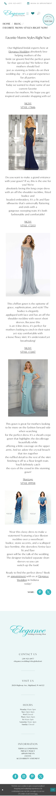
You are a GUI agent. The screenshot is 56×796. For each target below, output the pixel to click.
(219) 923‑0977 (28, 659)
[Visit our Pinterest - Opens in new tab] (32, 777)
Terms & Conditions (28, 749)
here (36, 794)
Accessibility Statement (28, 759)
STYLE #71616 (28, 107)
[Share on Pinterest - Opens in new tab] (40, 592)
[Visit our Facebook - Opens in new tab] (15, 777)
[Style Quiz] (48, 19)
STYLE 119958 (28, 483)
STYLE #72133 (28, 225)
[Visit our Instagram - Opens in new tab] (24, 777)
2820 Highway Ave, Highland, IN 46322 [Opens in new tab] (28, 686)
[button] (28, 13)
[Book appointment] (39, 3)
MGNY (28, 103)
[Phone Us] (13, 3)
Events (28, 756)
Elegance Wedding (19, 51)
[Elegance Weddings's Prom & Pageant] (14, 14)
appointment (18, 576)
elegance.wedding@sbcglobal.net (28, 661)
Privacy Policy (28, 751)
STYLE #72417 (28, 351)
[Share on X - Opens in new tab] (48, 592)
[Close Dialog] (3, 790)
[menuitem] (28, 13)
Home (6, 23)
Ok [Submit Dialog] (53, 790)
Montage (28, 479)
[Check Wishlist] (33, 13)
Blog (17, 23)
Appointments (28, 754)
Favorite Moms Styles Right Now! (25, 27)
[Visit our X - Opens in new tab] (41, 777)
